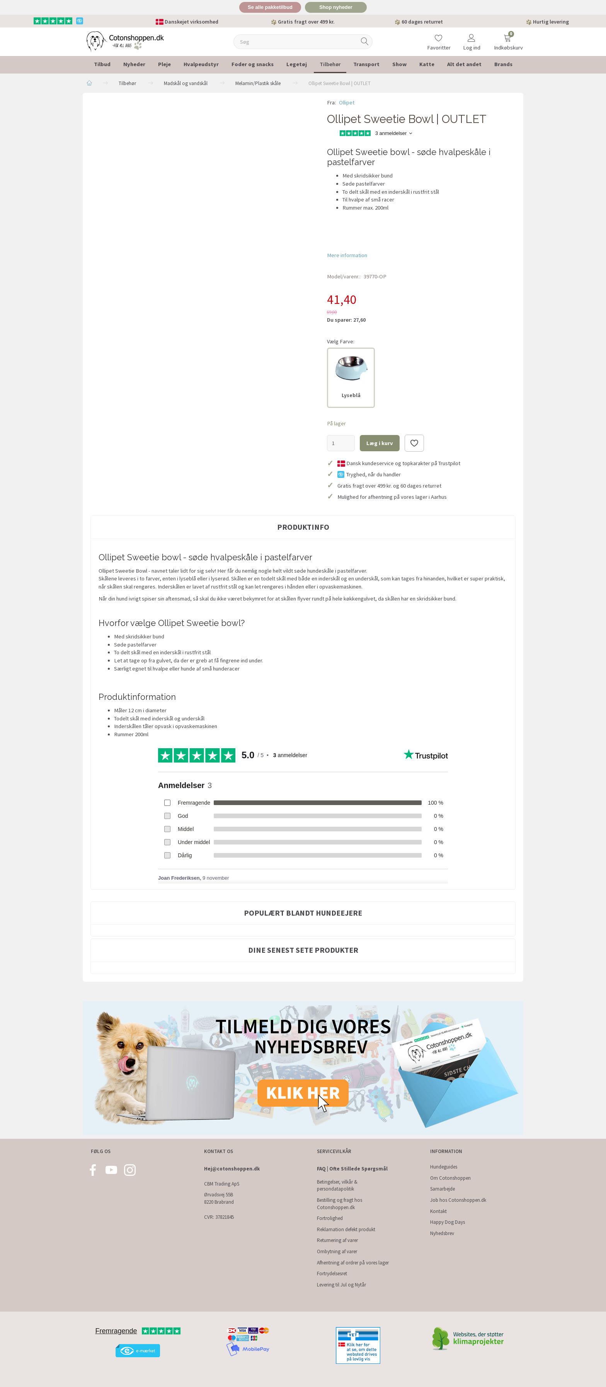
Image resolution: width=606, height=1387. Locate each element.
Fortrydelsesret (332, 1273)
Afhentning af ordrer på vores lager (353, 1262)
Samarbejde (442, 1189)
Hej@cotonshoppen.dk (232, 1168)
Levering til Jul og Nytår (341, 1284)
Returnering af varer (337, 1240)
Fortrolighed (330, 1218)
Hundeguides (443, 1167)
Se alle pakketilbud (270, 7)
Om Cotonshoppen (450, 1178)
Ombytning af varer (337, 1251)
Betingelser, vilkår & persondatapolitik (337, 1186)
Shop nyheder (336, 7)
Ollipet (346, 102)
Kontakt (438, 1211)
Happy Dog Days (447, 1222)
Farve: (340, 341)
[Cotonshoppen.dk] (125, 40)
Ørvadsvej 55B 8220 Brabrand (219, 1198)
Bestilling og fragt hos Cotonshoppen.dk (339, 1204)
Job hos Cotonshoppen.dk (458, 1200)
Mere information (347, 255)
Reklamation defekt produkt (346, 1229)
